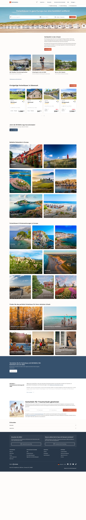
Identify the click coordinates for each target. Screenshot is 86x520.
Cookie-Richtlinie (64, 451)
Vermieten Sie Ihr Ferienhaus (59, 444)
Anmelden (70, 410)
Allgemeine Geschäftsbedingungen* (70, 468)
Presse (11, 455)
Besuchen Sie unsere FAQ (26, 444)
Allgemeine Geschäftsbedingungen (33, 456)
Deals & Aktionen (47, 455)
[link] (20, 65)
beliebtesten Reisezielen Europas (56, 384)
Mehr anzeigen (30, 392)
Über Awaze (12, 453)
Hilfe (68, 2)
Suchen (72, 17)
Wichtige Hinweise (30, 453)
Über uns (11, 451)
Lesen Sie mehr (13, 371)
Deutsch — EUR (62, 464)
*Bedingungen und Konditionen (16, 79)
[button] (46, 17)
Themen (45, 451)
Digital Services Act (64, 455)
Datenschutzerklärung (65, 453)
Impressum (11, 458)
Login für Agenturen (13, 456)
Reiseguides (46, 453)
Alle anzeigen (73, 85)
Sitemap (62, 456)
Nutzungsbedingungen (31, 455)
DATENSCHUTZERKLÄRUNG (30, 415)
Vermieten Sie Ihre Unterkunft (59, 2)
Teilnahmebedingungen (39, 413)
